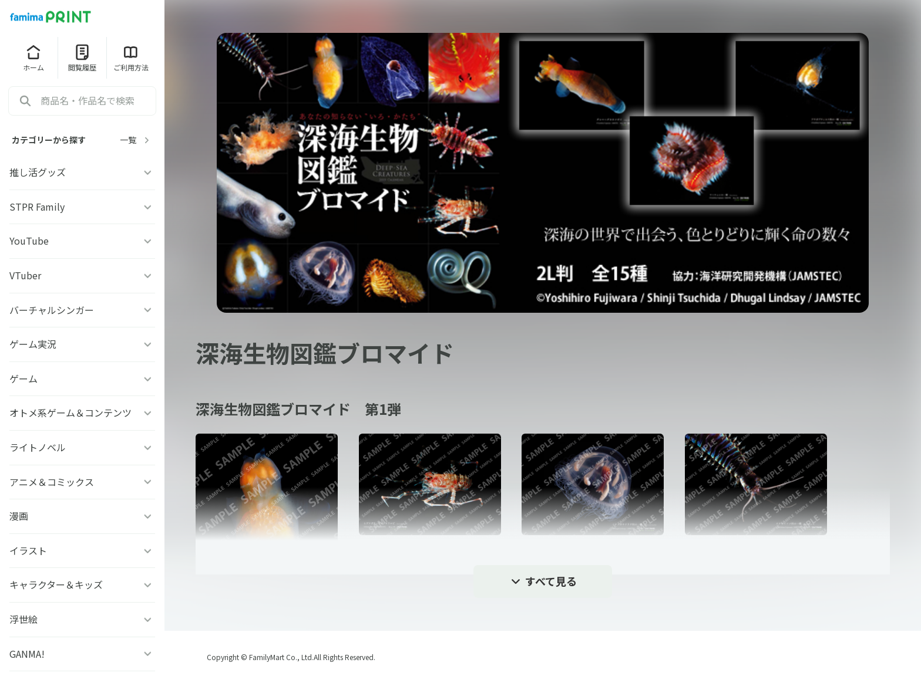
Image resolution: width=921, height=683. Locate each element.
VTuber (82, 275)
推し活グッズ (82, 172)
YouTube (82, 241)
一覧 (136, 140)
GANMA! (82, 654)
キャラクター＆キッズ (82, 584)
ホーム (33, 57)
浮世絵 (82, 619)
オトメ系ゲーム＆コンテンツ (82, 412)
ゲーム (82, 378)
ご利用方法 (131, 57)
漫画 (82, 516)
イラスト (82, 550)
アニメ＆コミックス (82, 482)
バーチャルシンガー (82, 310)
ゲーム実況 (82, 344)
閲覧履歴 (82, 57)
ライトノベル (82, 447)
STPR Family (82, 207)
